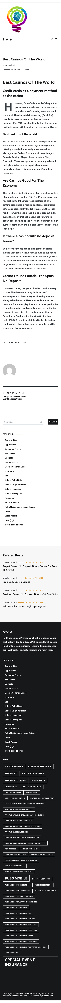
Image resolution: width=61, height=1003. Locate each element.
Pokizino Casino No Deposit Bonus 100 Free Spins (30, 594)
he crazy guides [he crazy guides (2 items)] (33, 773)
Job (6, 476)
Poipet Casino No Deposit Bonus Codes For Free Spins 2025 (30, 568)
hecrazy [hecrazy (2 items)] (11, 773)
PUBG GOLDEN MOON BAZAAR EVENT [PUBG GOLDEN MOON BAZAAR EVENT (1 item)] (19, 871)
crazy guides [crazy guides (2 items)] (14, 766)
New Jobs (9, 498)
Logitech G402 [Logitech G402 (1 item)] (32, 792)
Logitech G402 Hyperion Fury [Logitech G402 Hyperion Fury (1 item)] (42, 798)
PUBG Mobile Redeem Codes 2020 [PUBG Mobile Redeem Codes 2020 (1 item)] (18, 913)
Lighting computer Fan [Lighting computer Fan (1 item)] (31, 787)
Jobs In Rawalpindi (13, 493)
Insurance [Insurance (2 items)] (38, 780)
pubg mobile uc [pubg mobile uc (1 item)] (11, 953)
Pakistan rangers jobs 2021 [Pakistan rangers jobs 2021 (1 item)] (16, 832)
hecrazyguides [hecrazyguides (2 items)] (15, 780)
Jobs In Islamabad (13, 489)
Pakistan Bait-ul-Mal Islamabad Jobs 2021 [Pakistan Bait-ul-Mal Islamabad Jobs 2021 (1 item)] (22, 826)
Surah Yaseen (11, 516)
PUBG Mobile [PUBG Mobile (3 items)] (16, 878)
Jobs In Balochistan (14, 480)
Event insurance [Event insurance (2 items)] (39, 766)
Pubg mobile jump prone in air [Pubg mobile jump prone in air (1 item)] (17, 891)
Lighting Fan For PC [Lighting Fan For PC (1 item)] (13, 792)
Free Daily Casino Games (16, 582)
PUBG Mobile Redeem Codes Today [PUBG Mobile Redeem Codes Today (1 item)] (19, 936)
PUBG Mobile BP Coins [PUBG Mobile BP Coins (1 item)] (41, 879)
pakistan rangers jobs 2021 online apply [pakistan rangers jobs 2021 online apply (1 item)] (22, 838)
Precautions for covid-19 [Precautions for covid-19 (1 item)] (42, 855)
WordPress (47, 996)
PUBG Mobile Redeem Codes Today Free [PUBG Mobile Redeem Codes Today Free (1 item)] (21, 941)
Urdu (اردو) (10, 520)
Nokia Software (12, 502)
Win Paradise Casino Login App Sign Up (24, 606)
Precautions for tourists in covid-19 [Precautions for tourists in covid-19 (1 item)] (21, 860)
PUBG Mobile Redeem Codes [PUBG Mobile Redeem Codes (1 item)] (16, 908)
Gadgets (9, 458)
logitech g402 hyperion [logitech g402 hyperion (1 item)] (15, 798)
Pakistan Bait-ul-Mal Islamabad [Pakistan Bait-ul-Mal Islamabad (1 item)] (18, 821)
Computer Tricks (13, 449)
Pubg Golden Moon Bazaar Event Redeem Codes (16, 396)
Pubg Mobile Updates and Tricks (20, 507)
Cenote (13, 996)
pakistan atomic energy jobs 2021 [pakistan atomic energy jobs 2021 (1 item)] (19, 809)
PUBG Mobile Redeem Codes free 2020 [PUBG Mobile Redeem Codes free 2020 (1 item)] (20, 919)
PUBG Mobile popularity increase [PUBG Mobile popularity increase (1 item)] (19, 896)
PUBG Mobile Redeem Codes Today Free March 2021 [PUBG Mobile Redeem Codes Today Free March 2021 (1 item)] (25, 947)
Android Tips (11, 440)
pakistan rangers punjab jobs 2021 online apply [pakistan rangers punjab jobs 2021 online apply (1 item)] (25, 843)
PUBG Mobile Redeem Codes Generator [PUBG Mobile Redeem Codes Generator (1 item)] (20, 924)
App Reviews (10, 444)
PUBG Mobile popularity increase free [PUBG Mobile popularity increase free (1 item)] (21, 902)
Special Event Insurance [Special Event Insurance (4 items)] (20, 962)
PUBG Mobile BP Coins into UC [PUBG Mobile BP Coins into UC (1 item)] (17, 885)
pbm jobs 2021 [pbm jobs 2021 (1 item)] (10, 849)
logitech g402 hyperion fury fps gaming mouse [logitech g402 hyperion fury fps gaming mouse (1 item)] (25, 804)
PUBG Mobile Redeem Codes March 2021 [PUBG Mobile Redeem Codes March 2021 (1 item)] (21, 930)
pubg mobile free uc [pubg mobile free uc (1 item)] (43, 885)
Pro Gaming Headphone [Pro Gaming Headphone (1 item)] (14, 866)
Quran (7, 511)
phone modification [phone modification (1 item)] (29, 849)
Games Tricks (11, 462)
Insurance (9, 471)
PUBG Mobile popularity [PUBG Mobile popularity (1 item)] (45, 891)
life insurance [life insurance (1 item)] (11, 787)
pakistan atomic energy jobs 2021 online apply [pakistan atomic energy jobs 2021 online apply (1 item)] (24, 815)
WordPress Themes (14, 525)
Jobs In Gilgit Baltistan (15, 485)
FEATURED (10, 453)
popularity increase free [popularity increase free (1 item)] (15, 855)
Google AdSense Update (16, 467)
